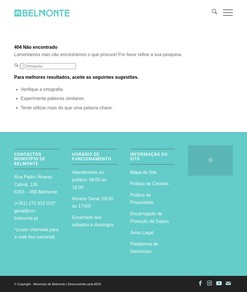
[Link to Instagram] (209, 283)
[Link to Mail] (228, 283)
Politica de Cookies (149, 183)
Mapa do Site (143, 172)
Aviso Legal (141, 232)
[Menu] (225, 12)
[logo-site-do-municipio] (42, 12)
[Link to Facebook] (200, 283)
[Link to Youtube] (219, 283)
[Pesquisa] (211, 12)
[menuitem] (211, 12)
